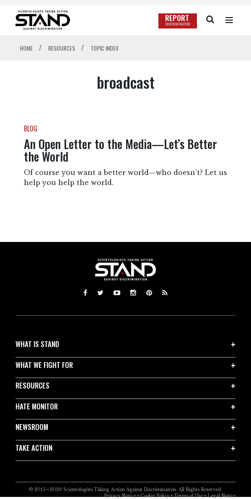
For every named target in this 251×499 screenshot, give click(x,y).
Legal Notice (221, 496)
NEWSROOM (32, 427)
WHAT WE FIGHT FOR (44, 365)
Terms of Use (188, 496)
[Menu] (229, 20)
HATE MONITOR (37, 406)
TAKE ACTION (34, 447)
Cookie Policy (154, 496)
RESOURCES (32, 385)
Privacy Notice (120, 496)
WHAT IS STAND (37, 344)
